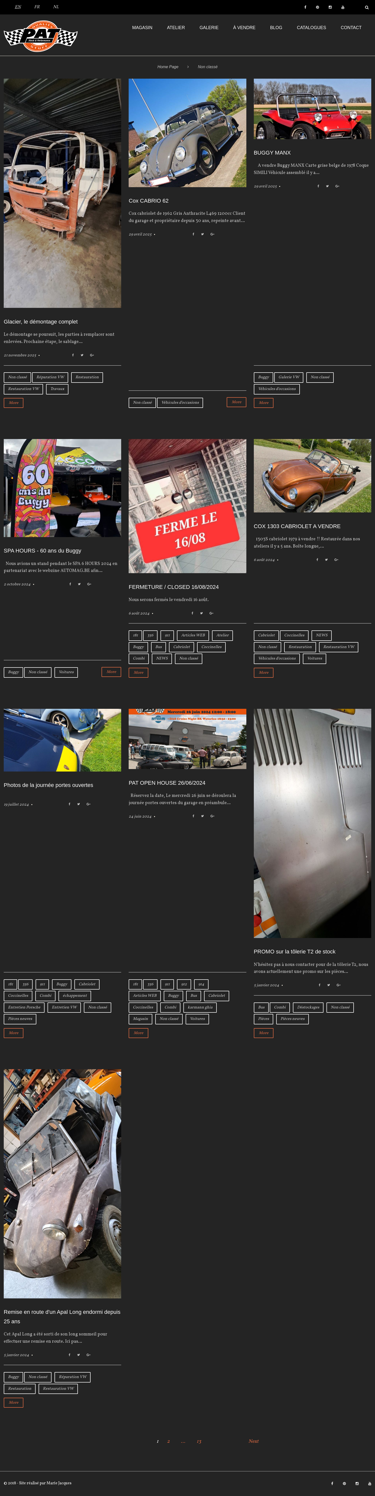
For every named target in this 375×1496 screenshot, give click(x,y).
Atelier (176, 27)
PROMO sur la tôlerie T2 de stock (295, 951)
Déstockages (308, 1007)
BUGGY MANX (272, 153)
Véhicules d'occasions (180, 402)
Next (253, 1441)
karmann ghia (200, 1007)
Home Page (168, 67)
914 (201, 984)
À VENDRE (244, 27)
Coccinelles (211, 647)
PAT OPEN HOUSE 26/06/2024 (167, 783)
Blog (276, 27)
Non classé (17, 377)
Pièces (263, 1019)
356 (150, 635)
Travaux (57, 389)
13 (199, 1441)
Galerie (209, 27)
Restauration (87, 377)
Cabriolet (181, 647)
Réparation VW (50, 377)
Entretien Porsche (24, 1007)
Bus (158, 647)
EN (18, 7)
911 (167, 635)
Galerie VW (288, 377)
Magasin (142, 27)
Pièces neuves (20, 1019)
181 (135, 635)
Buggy (263, 377)
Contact (351, 27)
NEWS (162, 658)
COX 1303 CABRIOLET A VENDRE (297, 526)
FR (37, 7)
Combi (139, 658)
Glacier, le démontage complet (41, 322)
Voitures (66, 672)
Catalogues (311, 27)
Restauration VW (23, 389)
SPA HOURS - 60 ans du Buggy (42, 551)
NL (56, 7)
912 (184, 984)
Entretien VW (64, 1007)
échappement (75, 995)
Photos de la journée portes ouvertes (48, 785)
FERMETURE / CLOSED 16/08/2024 (174, 587)
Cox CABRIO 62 (148, 201)
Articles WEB (193, 635)
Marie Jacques (58, 1483)
